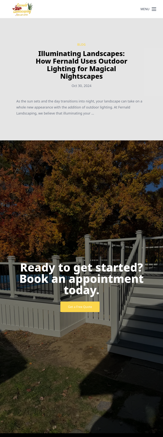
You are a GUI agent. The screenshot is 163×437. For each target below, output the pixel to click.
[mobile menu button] (153, 9)
